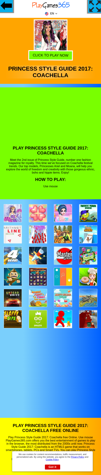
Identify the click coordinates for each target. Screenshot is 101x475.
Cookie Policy (52, 459)
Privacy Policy (77, 457)
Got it (52, 466)
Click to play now (50, 55)
